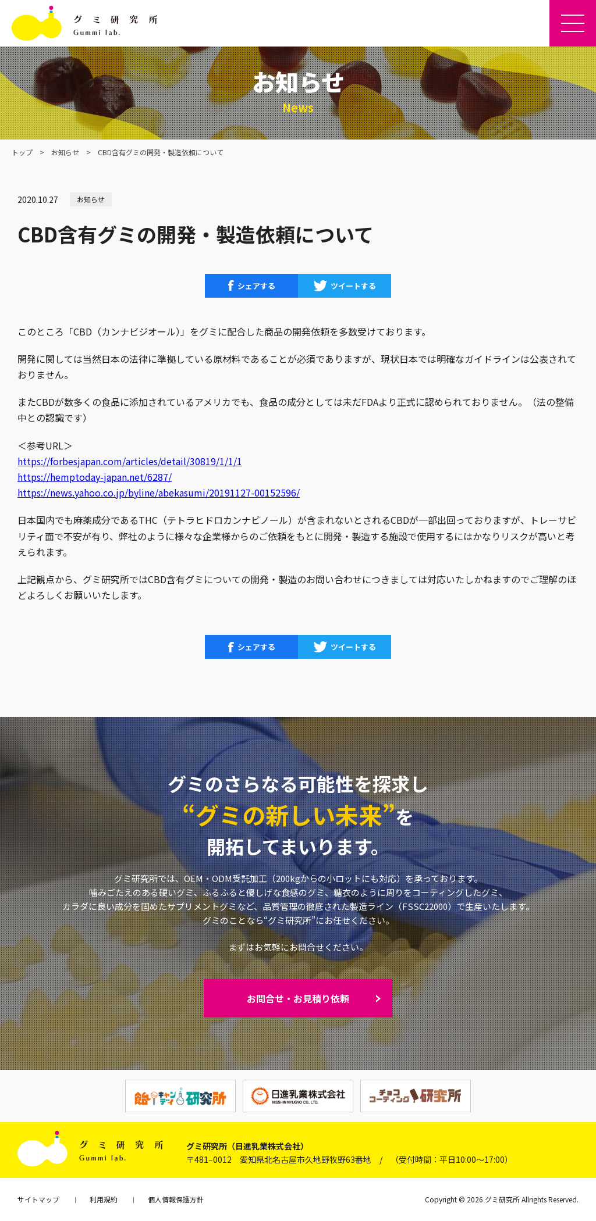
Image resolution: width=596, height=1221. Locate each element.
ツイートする (353, 285)
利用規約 (104, 1199)
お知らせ (65, 152)
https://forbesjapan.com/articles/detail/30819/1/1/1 (129, 461)
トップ (22, 152)
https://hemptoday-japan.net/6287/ (94, 477)
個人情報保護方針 (176, 1199)
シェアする (256, 285)
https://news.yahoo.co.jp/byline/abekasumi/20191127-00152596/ (158, 492)
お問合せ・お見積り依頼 (298, 998)
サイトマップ (38, 1199)
